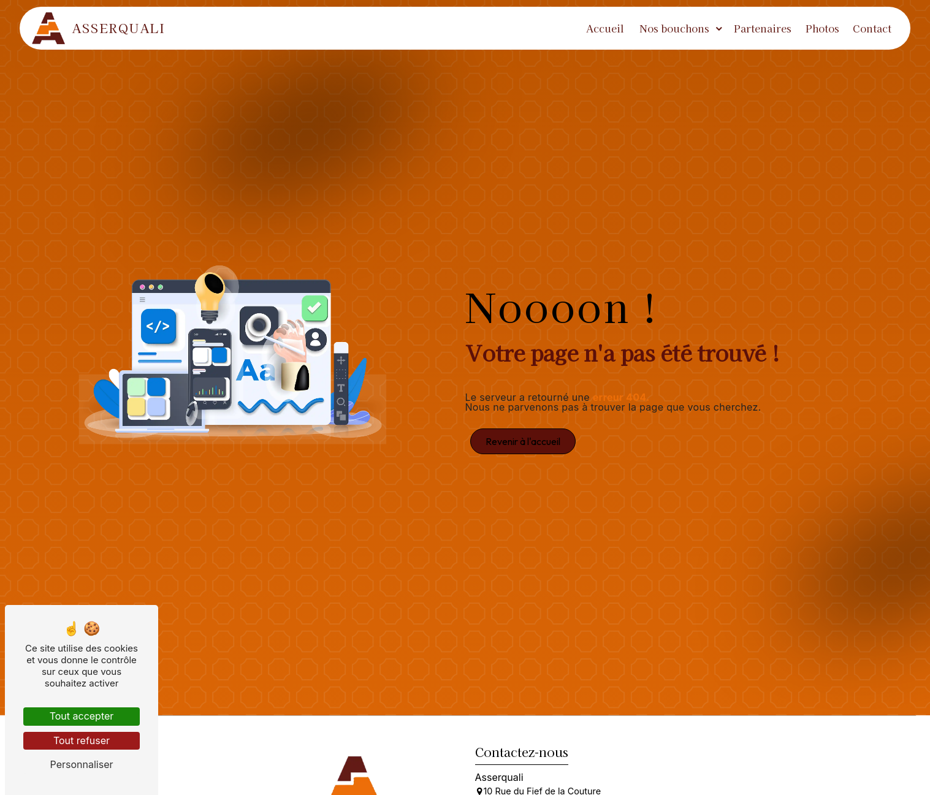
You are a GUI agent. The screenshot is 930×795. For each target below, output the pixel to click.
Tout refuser (81, 740)
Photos (819, 28)
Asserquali (101, 28)
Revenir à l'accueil (523, 441)
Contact (869, 28)
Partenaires (760, 28)
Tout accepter (82, 716)
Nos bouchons (671, 28)
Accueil (603, 28)
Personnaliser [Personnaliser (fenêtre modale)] (81, 764)
